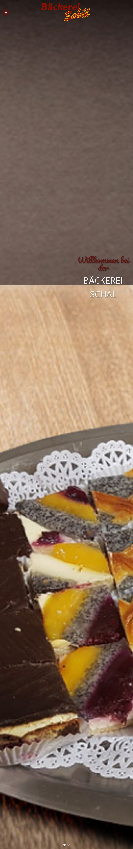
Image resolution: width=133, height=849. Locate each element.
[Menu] (6, 13)
